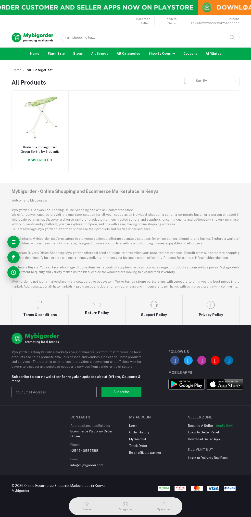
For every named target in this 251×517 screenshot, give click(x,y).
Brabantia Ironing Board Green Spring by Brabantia (40, 149)
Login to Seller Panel (203, 432)
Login (133, 426)
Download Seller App (204, 439)
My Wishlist (137, 439)
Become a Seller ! (143, 21)
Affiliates (213, 53)
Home (34, 53)
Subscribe (121, 392)
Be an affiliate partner (145, 452)
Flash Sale (56, 53)
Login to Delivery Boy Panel (208, 458)
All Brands (99, 53)
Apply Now (224, 426)
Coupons (190, 53)
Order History (139, 432)
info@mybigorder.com (86, 465)
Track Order (138, 446)
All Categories (128, 53)
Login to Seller (171, 21)
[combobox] (216, 81)
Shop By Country (162, 53)
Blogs (78, 53)
